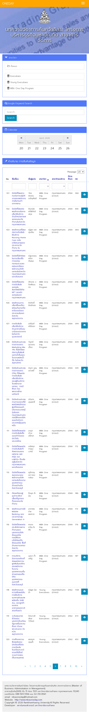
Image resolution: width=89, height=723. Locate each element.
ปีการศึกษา (70, 177)
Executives (14, 76)
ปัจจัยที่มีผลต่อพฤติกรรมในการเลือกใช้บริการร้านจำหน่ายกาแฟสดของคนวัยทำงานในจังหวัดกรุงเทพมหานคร (19, 216)
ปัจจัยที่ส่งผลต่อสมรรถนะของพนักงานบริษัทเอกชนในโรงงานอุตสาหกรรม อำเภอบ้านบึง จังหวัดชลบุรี (18, 480)
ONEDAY (8, 3)
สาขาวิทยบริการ (58, 179)
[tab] (44, 161)
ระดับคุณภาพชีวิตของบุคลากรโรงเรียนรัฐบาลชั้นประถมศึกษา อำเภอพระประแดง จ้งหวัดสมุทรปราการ (19, 625)
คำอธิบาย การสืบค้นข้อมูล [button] (20, 161)
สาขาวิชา (44, 179)
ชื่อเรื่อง (15, 179)
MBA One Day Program (20, 88)
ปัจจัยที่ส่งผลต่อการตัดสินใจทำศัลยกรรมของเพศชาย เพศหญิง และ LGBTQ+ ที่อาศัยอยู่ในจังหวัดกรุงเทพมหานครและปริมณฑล (19, 457)
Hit (76, 179)
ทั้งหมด (12, 66)
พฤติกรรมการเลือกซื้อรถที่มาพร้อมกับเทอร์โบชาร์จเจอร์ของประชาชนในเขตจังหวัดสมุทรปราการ (18, 310)
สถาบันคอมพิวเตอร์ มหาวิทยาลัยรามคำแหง (36, 705)
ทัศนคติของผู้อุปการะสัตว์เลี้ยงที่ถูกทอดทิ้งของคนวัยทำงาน (18, 498)
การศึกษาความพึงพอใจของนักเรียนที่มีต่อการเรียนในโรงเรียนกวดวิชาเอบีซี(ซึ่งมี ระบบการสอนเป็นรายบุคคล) (18, 648)
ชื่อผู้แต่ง (32, 179)
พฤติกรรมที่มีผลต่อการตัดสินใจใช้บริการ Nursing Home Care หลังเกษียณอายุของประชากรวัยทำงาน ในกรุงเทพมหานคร (19, 240)
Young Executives (17, 82)
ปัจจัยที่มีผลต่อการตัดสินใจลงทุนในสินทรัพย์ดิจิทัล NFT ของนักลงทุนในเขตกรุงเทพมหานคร (19, 290)
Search (11, 118)
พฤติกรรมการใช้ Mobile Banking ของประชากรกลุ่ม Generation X (18, 514)
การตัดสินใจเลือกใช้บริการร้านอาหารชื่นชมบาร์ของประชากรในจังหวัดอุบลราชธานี (19, 330)
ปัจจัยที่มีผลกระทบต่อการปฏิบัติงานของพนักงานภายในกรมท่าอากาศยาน (19, 198)
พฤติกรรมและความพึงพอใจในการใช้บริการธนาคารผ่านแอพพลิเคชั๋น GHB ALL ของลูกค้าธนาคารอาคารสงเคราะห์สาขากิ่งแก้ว (18, 600)
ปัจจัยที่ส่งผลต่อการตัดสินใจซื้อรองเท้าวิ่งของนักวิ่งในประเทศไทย (18, 435)
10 (76, 666)
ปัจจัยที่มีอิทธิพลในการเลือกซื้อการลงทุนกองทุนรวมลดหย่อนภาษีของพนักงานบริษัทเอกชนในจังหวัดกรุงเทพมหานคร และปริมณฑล (19, 266)
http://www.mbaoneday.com (28, 699)
